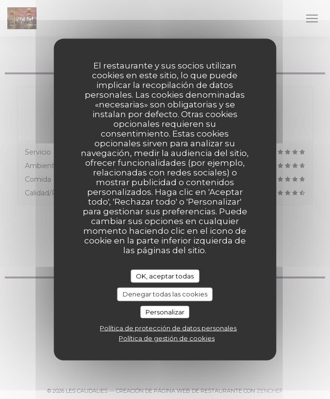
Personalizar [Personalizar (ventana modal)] (165, 311)
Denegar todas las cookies (165, 294)
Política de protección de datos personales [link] (168, 328)
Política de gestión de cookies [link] (167, 338)
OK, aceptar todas (165, 275)
